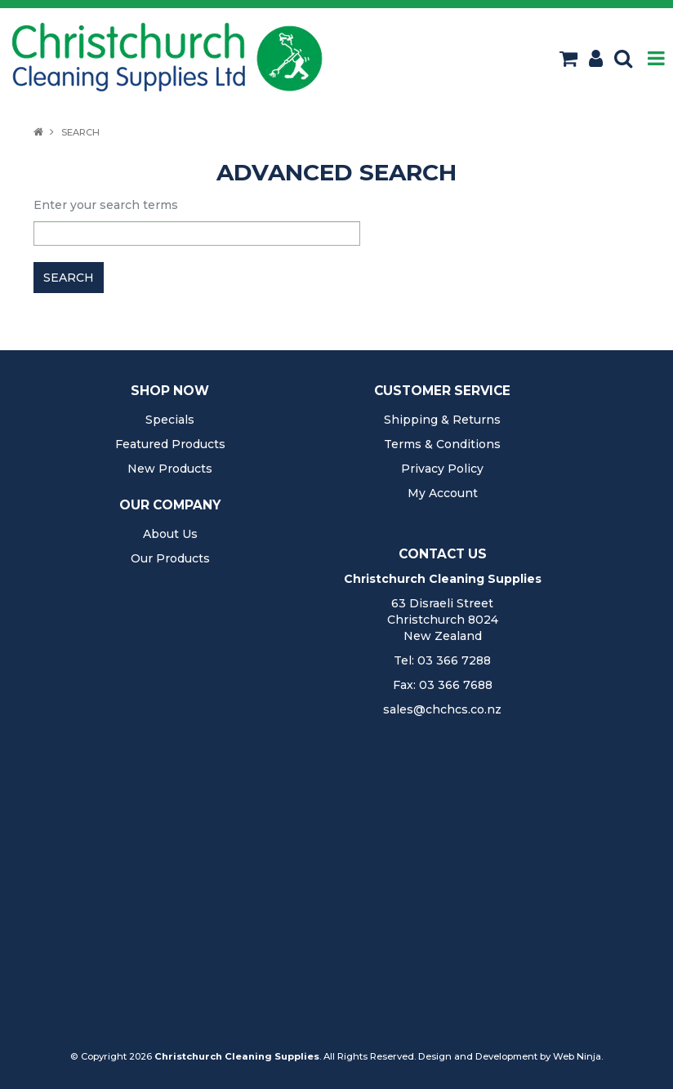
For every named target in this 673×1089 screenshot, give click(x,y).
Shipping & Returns (442, 419)
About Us (170, 534)
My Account (443, 493)
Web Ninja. (578, 1056)
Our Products (170, 558)
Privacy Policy (442, 468)
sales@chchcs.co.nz (442, 709)
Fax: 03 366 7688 (442, 685)
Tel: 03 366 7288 (442, 660)
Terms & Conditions (442, 444)
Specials (169, 419)
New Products (169, 468)
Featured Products (170, 444)
